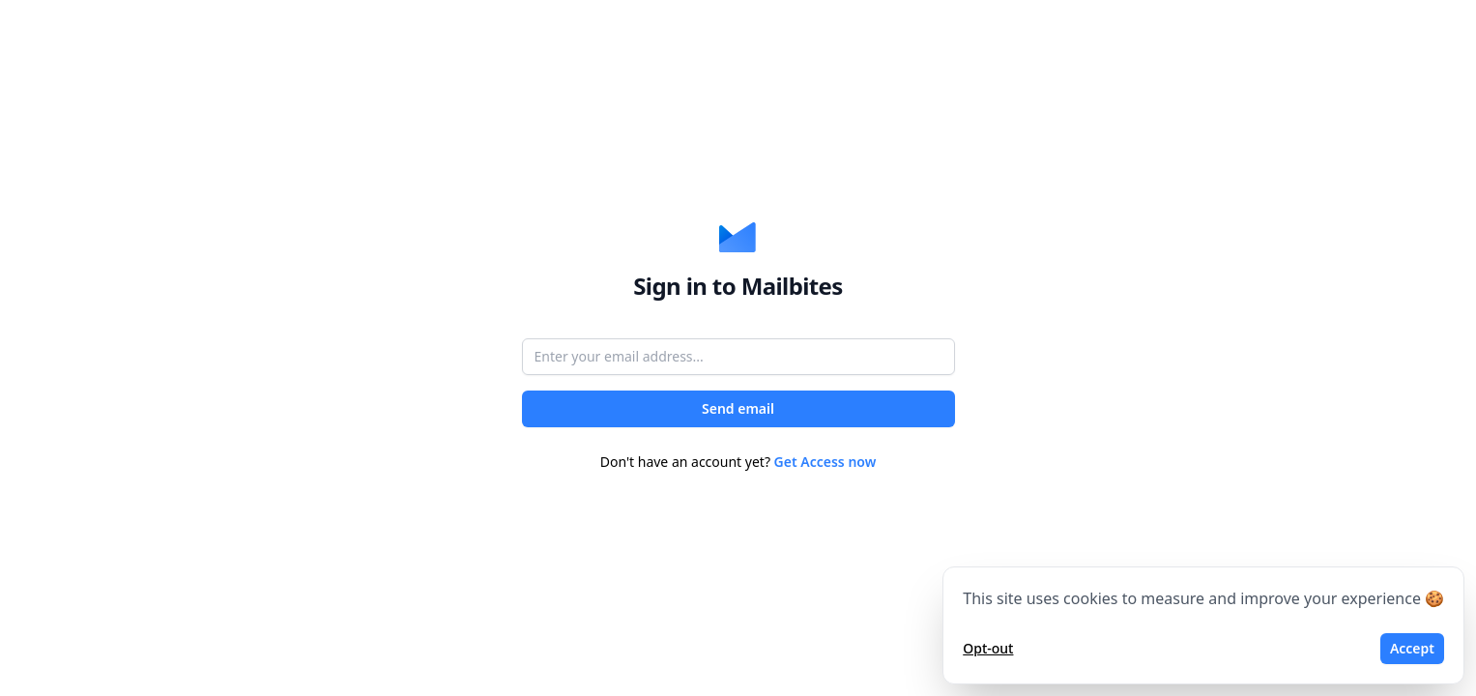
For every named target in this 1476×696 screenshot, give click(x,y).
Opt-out (988, 648)
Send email (738, 408)
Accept (1412, 648)
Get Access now (825, 461)
